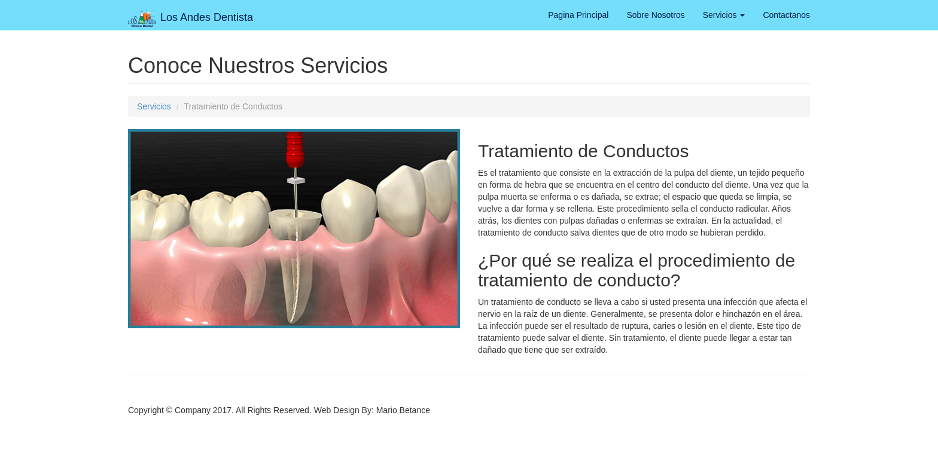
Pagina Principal (578, 15)
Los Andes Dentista (190, 13)
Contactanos (786, 15)
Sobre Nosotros (655, 15)
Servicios (724, 15)
